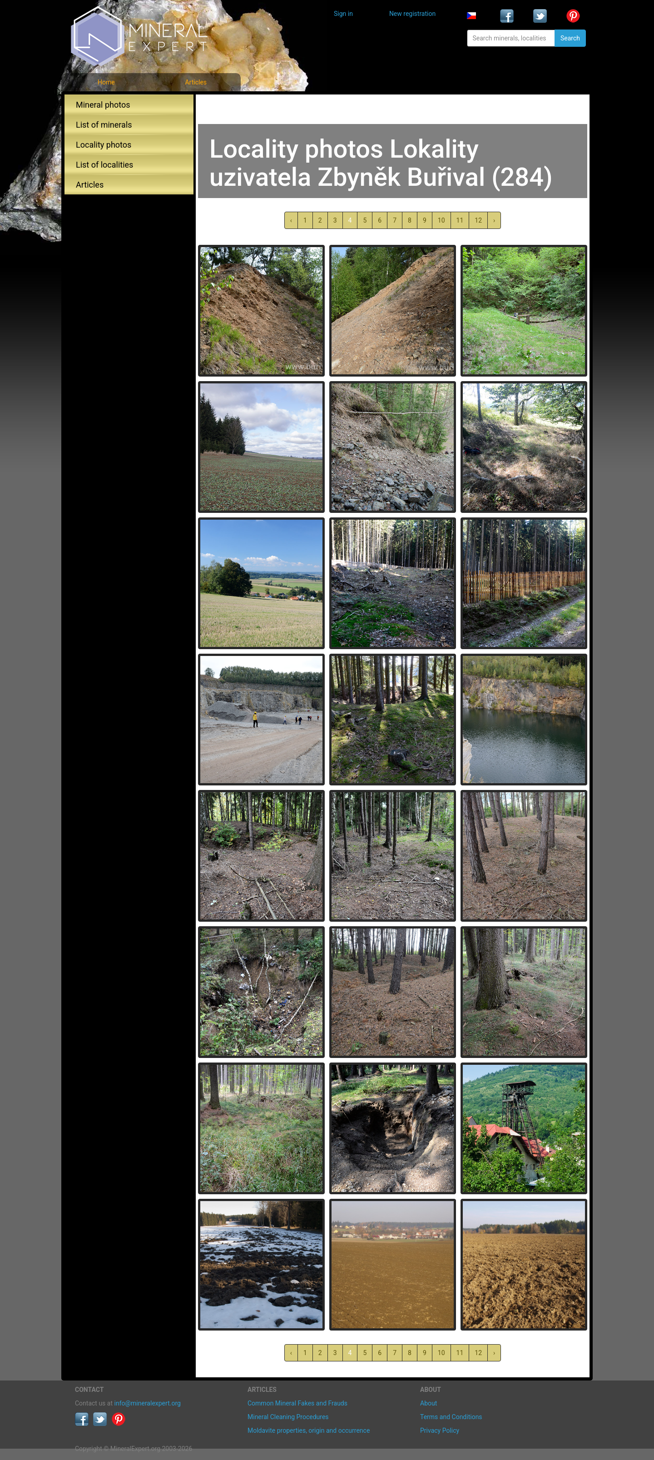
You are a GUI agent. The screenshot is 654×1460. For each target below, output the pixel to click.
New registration (412, 13)
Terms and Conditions (451, 1416)
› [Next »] (494, 220)
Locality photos (103, 144)
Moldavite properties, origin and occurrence (309, 1430)
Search (570, 38)
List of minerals (104, 124)
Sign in (343, 13)
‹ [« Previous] (291, 220)
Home (106, 82)
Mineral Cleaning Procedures (288, 1416)
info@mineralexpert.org (147, 1403)
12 (478, 220)
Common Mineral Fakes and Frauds (297, 1403)
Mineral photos (103, 104)
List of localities (104, 164)
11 (460, 220)
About (428, 1403)
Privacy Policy (439, 1430)
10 (441, 220)
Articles (196, 82)
